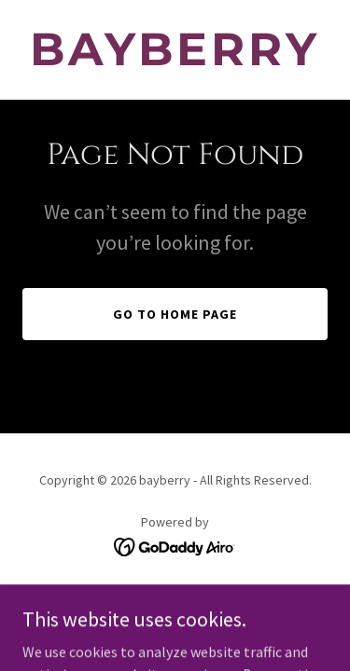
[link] (175, 59)
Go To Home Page (175, 314)
